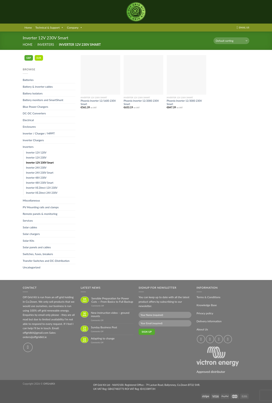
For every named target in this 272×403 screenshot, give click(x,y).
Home (28, 27)
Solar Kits (28, 240)
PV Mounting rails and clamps (41, 207)
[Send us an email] (28, 347)
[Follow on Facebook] (201, 339)
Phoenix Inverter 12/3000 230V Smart (184, 102)
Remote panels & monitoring (40, 213)
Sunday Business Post (104, 327)
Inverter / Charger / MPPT (39, 133)
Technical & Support (49, 27)
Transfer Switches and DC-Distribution (46, 260)
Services (28, 220)
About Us (202, 329)
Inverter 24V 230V (36, 167)
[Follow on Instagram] (210, 339)
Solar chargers (31, 233)
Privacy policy (205, 313)
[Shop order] (231, 40)
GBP (28, 57)
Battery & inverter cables (38, 86)
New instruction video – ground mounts (110, 314)
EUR (39, 57)
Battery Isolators (33, 93)
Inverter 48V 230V (36, 177)
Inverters (45, 44)
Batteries (28, 79)
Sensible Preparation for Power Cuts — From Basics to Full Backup (112, 300)
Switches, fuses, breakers (38, 254)
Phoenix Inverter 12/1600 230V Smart (98, 102)
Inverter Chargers (33, 140)
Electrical (28, 120)
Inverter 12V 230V (36, 157)
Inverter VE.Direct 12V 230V (41, 187)
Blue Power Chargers (35, 106)
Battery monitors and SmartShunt (43, 100)
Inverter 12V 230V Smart (40, 162)
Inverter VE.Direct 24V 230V (41, 192)
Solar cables (30, 227)
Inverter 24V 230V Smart (39, 172)
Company (74, 27)
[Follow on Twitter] (219, 339)
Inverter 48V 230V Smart (39, 182)
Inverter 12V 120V (36, 152)
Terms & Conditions (208, 297)
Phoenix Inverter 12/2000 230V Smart (141, 102)
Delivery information (209, 321)
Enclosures (29, 126)
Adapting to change (103, 338)
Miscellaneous (31, 200)
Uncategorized (31, 267)
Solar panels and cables (37, 247)
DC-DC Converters (34, 113)
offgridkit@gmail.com (35, 332)
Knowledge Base (207, 305)
